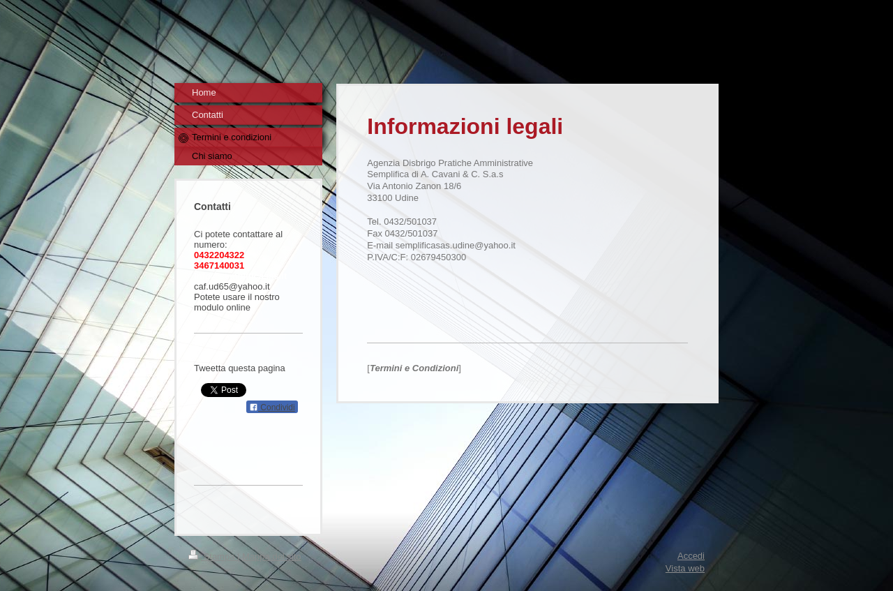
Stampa (212, 556)
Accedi (691, 556)
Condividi (272, 407)
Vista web (685, 568)
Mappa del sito (271, 556)
